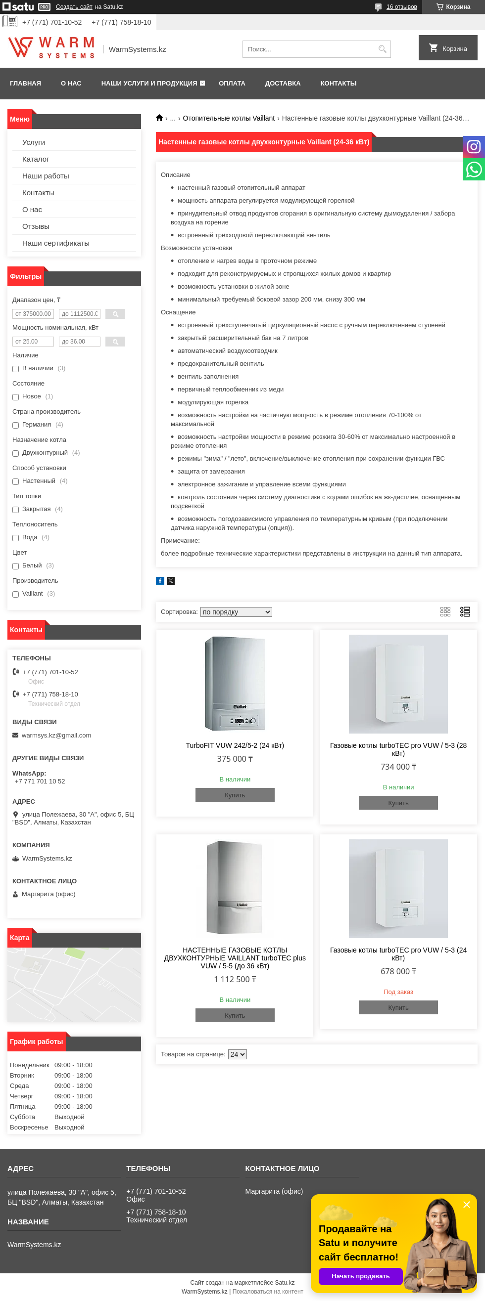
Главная (25, 83)
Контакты (339, 83)
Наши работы (45, 176)
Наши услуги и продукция (149, 83)
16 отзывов (402, 6)
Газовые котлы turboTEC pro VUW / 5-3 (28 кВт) (398, 749)
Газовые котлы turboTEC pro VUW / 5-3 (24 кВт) (398, 954)
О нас (71, 83)
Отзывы (35, 226)
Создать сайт (74, 6)
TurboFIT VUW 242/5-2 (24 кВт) (235, 745)
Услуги (33, 142)
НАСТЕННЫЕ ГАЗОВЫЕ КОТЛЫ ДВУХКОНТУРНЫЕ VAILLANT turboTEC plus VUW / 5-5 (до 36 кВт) (235, 958)
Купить (235, 795)
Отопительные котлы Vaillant (229, 118)
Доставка (283, 83)
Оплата (232, 83)
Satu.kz (284, 1282)
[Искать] (382, 49)
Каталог (35, 159)
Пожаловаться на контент (268, 1291)
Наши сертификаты (56, 243)
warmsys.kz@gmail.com (56, 735)
